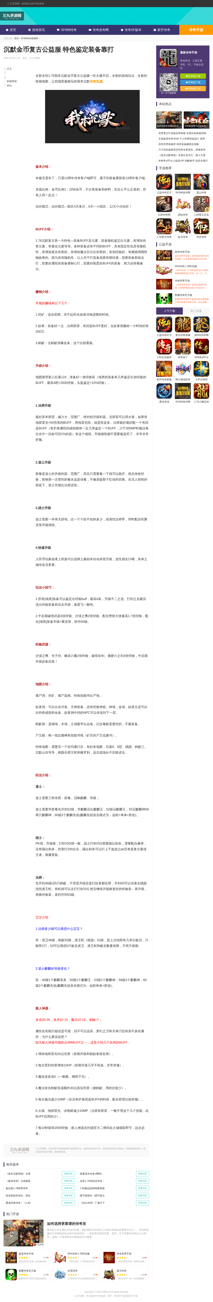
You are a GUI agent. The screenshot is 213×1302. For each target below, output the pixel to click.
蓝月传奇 (183, 236)
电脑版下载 (193, 88)
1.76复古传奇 (164, 236)
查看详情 (68, 1173)
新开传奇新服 (164, 379)
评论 (8, 85)
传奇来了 (183, 357)
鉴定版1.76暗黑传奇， (18, 1188)
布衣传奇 (201, 236)
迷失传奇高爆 (182, 335)
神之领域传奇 (182, 379)
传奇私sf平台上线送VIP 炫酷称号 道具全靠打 (183, 160)
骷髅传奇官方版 (192, 299)
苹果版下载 (193, 82)
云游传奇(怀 (164, 214)
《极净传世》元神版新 (18, 1181)
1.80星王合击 (201, 214)
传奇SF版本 (130, 30)
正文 (8, 68)
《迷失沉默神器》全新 (18, 1173)
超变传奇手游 (192, 255)
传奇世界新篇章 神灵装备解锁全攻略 (178, 144)
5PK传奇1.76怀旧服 (192, 270)
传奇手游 (196, 30)
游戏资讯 (36, 30)
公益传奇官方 (164, 192)
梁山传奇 (201, 192)
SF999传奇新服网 (29, 38)
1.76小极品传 (201, 401)
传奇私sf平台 (201, 357)
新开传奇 (161, 30)
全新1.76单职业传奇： (92, 1181)
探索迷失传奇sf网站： (92, 1173)
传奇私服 (96, 81)
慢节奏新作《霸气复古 (92, 1195)
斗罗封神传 (201, 379)
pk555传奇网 (201, 335)
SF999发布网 (182, 192)
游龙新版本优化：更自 (18, 1195)
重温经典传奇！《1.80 (18, 1202)
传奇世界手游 (192, 284)
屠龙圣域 (164, 401)
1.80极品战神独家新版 (92, 1188)
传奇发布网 (98, 30)
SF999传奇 (66, 30)
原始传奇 (183, 214)
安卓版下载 (193, 76)
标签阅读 (10, 81)
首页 (10, 30)
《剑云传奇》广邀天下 (92, 1202)
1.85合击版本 (164, 357)
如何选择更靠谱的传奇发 (66, 1224)
